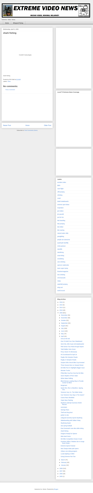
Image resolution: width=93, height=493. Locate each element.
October (63, 320)
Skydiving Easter (66, 423)
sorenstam (64, 407)
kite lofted (60, 227)
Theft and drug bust (66, 412)
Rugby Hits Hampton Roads (69, 357)
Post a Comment (10, 89)
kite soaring (60, 230)
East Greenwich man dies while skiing (72, 428)
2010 (61, 310)
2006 (61, 473)
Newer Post (7, 125)
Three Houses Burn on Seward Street (72, 365)
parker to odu (65, 415)
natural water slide (62, 233)
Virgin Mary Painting (67, 400)
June (62, 331)
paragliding (60, 236)
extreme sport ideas (63, 204)
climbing (59, 195)
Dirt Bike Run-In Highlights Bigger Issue (73, 368)
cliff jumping (61, 192)
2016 (61, 302)
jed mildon (60, 211)
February (64, 462)
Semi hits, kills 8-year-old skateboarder (72, 344)
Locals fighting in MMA (67, 454)
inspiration (60, 208)
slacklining (60, 252)
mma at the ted (65, 338)
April (62, 336)
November (64, 318)
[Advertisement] (27, 107)
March (63, 460)
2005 (61, 476)
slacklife (59, 249)
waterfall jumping (62, 284)
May (62, 333)
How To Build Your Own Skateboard (71, 341)
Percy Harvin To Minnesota (69, 352)
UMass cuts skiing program (69, 451)
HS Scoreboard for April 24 (69, 354)
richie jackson (61, 246)
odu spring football (66, 425)
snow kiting (60, 255)
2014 (61, 307)
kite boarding (61, 220)
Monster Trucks (65, 370)
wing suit (60, 287)
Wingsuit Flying (18, 23)
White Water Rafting (67, 378)
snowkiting (60, 259)
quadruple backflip (62, 243)
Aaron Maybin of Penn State (69, 375)
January (63, 465)
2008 (61, 468)
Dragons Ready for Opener (69, 433)
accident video (61, 182)
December (64, 315)
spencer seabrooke (63, 265)
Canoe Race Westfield (67, 397)
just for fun (60, 217)
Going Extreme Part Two (68, 456)
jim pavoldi (60, 214)
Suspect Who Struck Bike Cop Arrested (72, 362)
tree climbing (61, 274)
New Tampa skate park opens (70, 448)
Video (9, 81)
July (62, 328)
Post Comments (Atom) (30, 130)
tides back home (66, 436)
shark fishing (64, 431)
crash (59, 198)
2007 (61, 471)
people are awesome (63, 239)
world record (61, 290)
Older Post (47, 125)
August (63, 325)
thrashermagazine (62, 271)
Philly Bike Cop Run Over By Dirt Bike (72, 373)
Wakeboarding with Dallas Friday (71, 420)
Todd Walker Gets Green (68, 349)
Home (7, 23)
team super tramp (62, 268)
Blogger (56, 489)
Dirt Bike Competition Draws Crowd (71, 439)
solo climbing (61, 262)
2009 (61, 313)
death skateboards (62, 201)
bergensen (64, 385)
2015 (61, 305)
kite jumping (61, 223)
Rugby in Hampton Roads (68, 360)
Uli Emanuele (61, 278)
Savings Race (65, 410)
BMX (58, 185)
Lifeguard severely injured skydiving (71, 418)
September (64, 323)
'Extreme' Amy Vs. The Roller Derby (71, 392)
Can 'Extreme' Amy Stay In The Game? (72, 395)
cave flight (60, 188)
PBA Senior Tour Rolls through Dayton (72, 346)
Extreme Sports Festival (68, 446)
